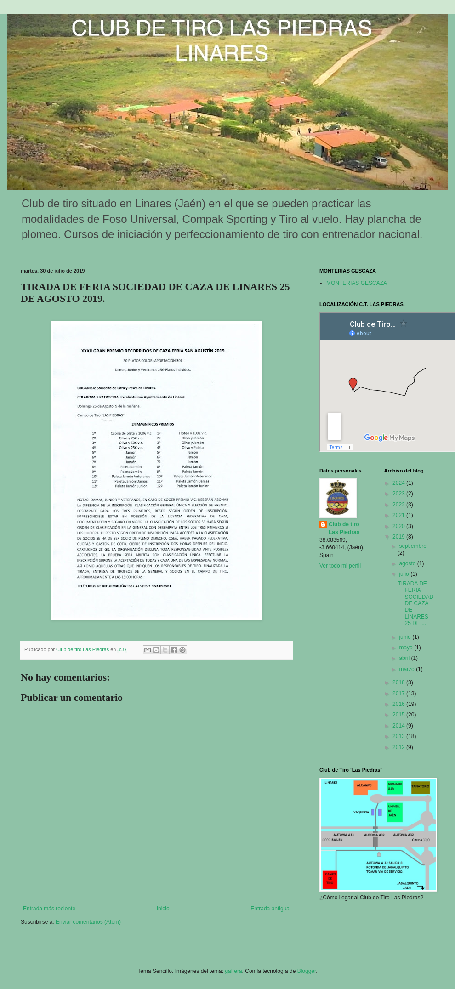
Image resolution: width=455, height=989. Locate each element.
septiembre (412, 546)
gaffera (233, 971)
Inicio (163, 908)
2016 (399, 704)
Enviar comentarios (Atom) (88, 922)
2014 (399, 725)
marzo (407, 669)
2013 (399, 736)
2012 (399, 747)
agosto (408, 563)
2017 (399, 693)
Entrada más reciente (49, 908)
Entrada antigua (270, 908)
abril (405, 658)
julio (404, 574)
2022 (399, 504)
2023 (399, 493)
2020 (399, 526)
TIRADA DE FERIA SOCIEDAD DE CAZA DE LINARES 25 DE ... (415, 603)
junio (405, 637)
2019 (399, 537)
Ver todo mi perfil (340, 566)
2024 (399, 483)
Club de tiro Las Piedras (344, 528)
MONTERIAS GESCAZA (356, 283)
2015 (399, 714)
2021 (399, 515)
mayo (406, 647)
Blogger (306, 971)
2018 (399, 682)
